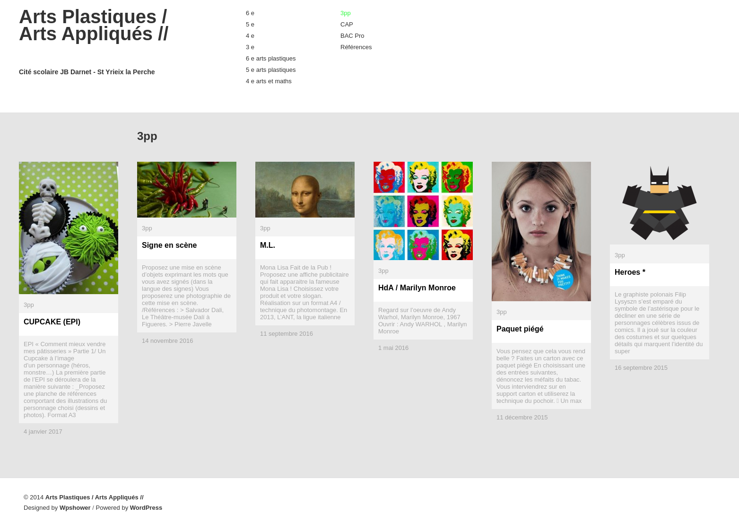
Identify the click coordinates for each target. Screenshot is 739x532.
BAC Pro (352, 35)
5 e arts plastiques (271, 69)
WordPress (146, 507)
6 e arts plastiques (271, 58)
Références (356, 47)
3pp (345, 13)
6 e (250, 13)
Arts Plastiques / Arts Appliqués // (113, 41)
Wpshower (75, 507)
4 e (250, 35)
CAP (346, 24)
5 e (250, 24)
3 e (250, 47)
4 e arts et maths (269, 81)
